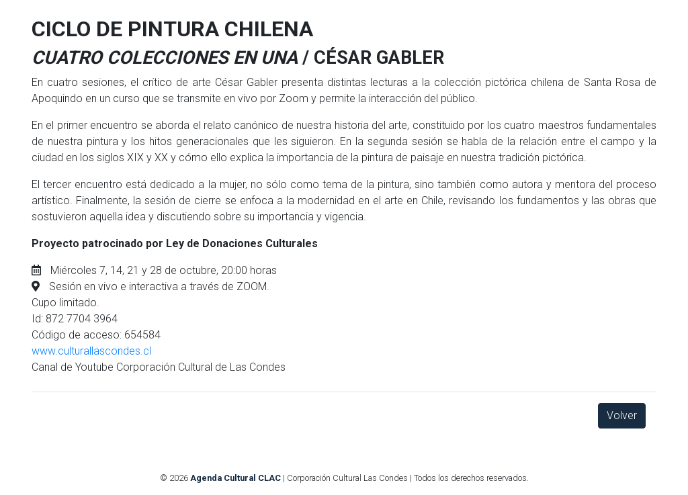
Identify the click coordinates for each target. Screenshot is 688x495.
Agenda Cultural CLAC (235, 478)
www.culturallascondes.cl (91, 351)
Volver (622, 415)
